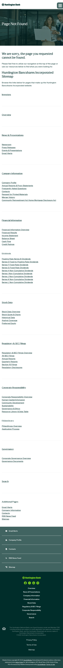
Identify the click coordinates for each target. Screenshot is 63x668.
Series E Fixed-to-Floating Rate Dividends (20, 262)
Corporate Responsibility (14, 387)
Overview (6, 114)
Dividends (6, 253)
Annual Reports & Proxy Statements (17, 186)
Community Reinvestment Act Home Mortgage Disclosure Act (29, 200)
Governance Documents (12, 461)
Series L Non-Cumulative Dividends (17, 282)
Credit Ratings (8, 244)
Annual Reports (8, 359)
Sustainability (8, 406)
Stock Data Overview (11, 312)
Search (5, 481)
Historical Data (8, 318)
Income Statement (10, 236)
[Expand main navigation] (60, 5)
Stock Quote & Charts (11, 315)
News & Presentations (13, 135)
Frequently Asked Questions (14, 189)
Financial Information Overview (15, 230)
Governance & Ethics (11, 409)
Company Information (12, 173)
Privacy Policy (31, 640)
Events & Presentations (12, 150)
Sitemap (5, 519)
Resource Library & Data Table (15, 412)
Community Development (13, 403)
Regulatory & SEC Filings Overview (17, 353)
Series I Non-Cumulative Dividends (17, 274)
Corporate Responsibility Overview (17, 397)
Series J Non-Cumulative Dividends (17, 277)
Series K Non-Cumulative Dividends (17, 279)
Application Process (10, 429)
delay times (19, 662)
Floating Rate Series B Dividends (16, 259)
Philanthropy (8, 420)
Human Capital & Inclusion (13, 400)
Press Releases (8, 148)
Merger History (8, 197)
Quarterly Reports (10, 362)
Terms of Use (32, 645)
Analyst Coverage (9, 320)
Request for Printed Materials (15, 194)
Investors (6, 94)
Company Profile (9, 183)
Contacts (6, 191)
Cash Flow (6, 241)
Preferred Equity (9, 323)
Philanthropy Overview (12, 426)
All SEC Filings (8, 356)
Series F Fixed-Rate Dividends (15, 265)
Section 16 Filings (9, 365)
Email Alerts (7, 153)
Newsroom (6, 145)
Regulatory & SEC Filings (14, 343)
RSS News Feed (9, 516)
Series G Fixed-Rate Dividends (15, 268)
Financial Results (9, 233)
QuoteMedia (28, 660)
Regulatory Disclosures (12, 368)
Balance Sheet (8, 239)
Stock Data (7, 302)
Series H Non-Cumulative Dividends (17, 271)
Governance (8, 449)
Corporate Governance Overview (16, 458)
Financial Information (12, 220)
